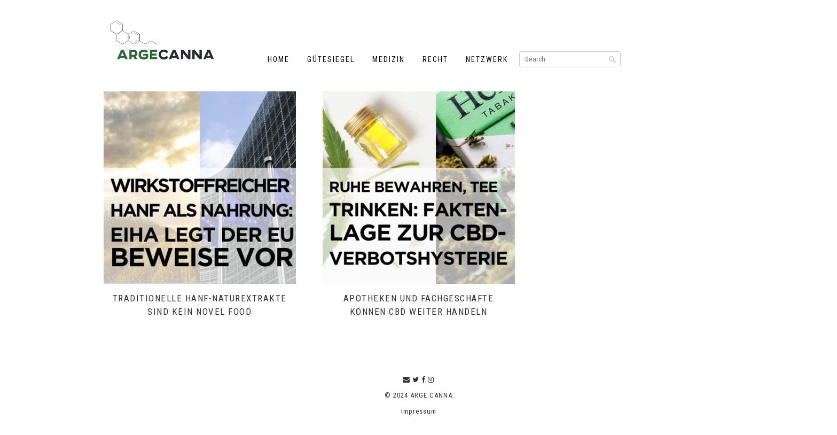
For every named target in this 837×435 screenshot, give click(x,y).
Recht (435, 59)
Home (279, 59)
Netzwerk (487, 59)
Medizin (388, 59)
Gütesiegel (331, 59)
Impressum (418, 411)
